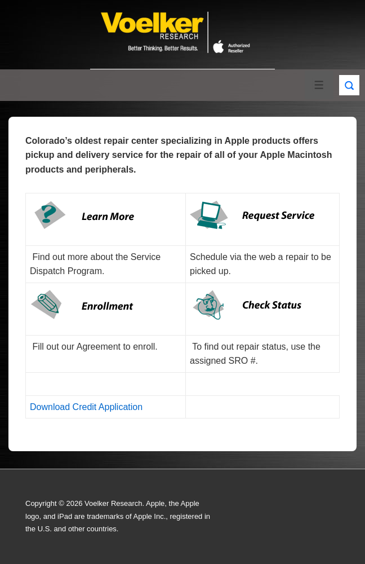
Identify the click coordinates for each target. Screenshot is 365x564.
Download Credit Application (86, 407)
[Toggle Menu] (319, 84)
